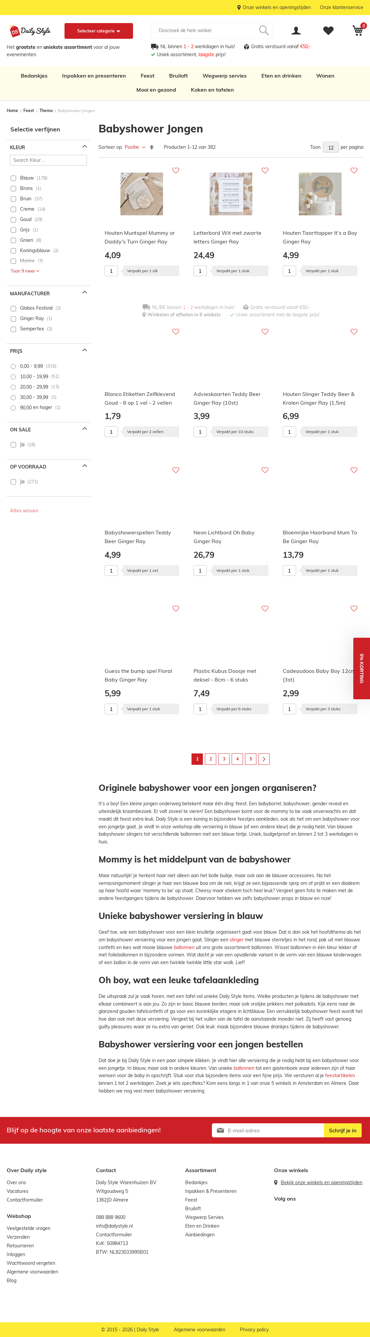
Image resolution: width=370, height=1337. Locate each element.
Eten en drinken (281, 75)
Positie (132, 147)
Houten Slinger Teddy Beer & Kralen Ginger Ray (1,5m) (319, 398)
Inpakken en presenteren (94, 75)
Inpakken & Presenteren (211, 1191)
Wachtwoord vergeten (31, 1263)
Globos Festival (36, 308)
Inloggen (16, 1254)
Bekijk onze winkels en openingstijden (321, 1182)
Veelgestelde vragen (28, 1228)
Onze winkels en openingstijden (277, 7)
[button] (361, 668)
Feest (147, 75)
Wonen (325, 75)
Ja (22, 444)
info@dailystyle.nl (114, 1226)
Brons (26, 188)
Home (13, 110)
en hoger (36, 407)
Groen (26, 240)
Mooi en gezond (156, 89)
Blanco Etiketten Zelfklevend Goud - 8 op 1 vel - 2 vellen (140, 398)
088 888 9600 (110, 1217)
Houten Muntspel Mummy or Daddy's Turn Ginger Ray (140, 237)
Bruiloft (178, 75)
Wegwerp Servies (204, 1217)
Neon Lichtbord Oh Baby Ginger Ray (224, 536)
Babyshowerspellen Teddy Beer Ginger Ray (138, 536)
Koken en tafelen (212, 89)
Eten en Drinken (202, 1226)
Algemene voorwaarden (32, 1272)
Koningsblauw (35, 250)
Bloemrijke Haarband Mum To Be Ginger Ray (320, 536)
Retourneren (20, 1246)
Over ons (16, 1182)
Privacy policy (254, 1330)
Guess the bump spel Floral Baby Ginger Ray (138, 675)
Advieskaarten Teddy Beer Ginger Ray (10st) (227, 398)
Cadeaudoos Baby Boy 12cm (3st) (319, 675)
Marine (27, 261)
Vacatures (17, 1191)
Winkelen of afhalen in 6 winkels (184, 315)
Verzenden (18, 1237)
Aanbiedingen (200, 1235)
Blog (11, 1280)
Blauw (27, 178)
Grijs (25, 230)
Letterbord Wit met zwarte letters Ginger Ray (227, 237)
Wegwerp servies (225, 75)
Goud (25, 219)
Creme (27, 209)
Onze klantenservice (341, 7)
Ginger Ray (32, 318)
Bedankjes (34, 75)
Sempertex (32, 329)
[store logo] (30, 31)
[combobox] (212, 30)
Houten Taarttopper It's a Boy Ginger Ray (320, 237)
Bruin (25, 199)
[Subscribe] (343, 1130)
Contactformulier (25, 1200)
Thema (46, 110)
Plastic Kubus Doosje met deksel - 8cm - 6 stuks (225, 675)
